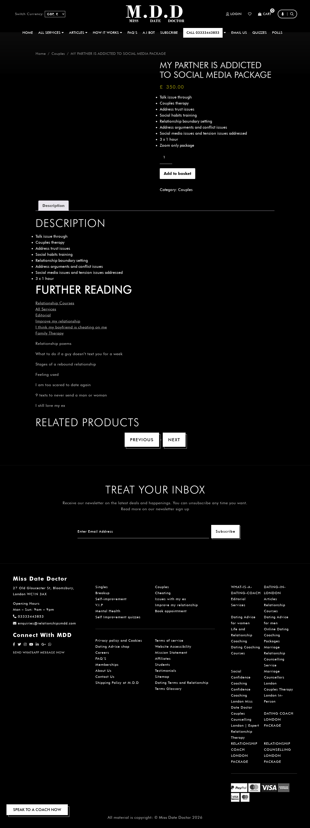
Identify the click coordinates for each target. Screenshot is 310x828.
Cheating (163, 593)
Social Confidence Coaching (241, 677)
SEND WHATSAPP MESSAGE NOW (39, 652)
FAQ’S (132, 33)
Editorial (43, 315)
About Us (103, 671)
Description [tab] (53, 205)
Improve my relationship (58, 321)
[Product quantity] (166, 157)
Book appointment (171, 611)
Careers (102, 653)
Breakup (102, 593)
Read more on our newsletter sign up (155, 509)
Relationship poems (53, 343)
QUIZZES (259, 33)
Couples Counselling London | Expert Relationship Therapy (245, 725)
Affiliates (163, 659)
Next (174, 439)
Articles (270, 599)
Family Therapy (50, 333)
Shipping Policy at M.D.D (117, 683)
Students (162, 665)
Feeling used (47, 374)
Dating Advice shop (112, 647)
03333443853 (28, 616)
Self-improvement (111, 599)
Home (27, 33)
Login (234, 14)
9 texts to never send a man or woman (71, 395)
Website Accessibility (173, 647)
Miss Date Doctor (175, 817)
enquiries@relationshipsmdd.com (44, 623)
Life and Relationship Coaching (241, 635)
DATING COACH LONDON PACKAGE (278, 719)
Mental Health (107, 611)
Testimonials (165, 671)
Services (238, 605)
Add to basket (177, 173)
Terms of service (169, 640)
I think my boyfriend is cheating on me (71, 327)
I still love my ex (50, 405)
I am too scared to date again (63, 384)
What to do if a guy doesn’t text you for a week (79, 354)
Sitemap (162, 677)
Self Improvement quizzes (118, 617)
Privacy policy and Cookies (118, 640)
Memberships (107, 665)
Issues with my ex (170, 599)
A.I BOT (149, 33)
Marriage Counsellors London (274, 677)
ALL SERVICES (51, 33)
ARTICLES (78, 33)
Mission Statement (171, 653)
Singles (101, 587)
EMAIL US (239, 33)
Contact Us (105, 677)
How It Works (107, 33)
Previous (142, 439)
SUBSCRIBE (169, 33)
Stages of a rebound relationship (66, 364)
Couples (58, 53)
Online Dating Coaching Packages (276, 635)
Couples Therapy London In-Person (278, 695)
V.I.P (99, 605)
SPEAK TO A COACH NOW (37, 809)
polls (277, 33)
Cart (264, 14)
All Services (46, 309)
